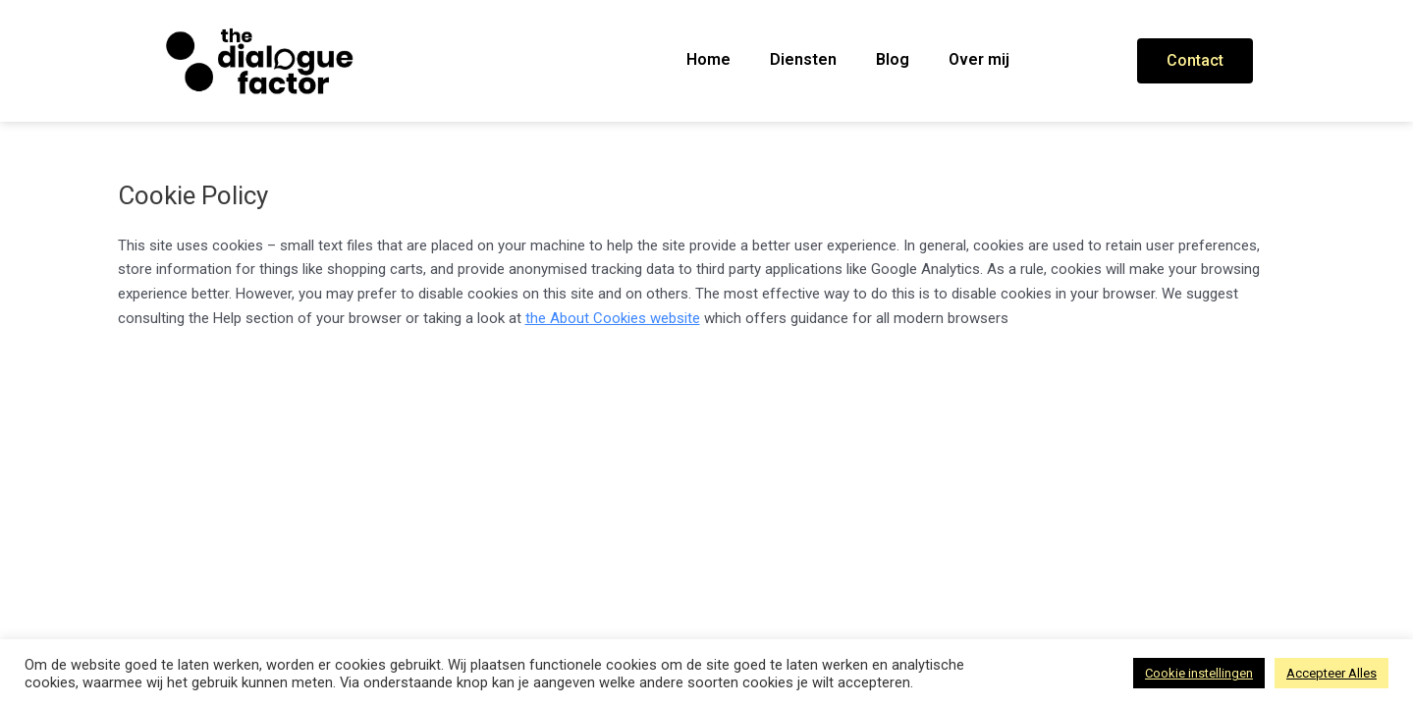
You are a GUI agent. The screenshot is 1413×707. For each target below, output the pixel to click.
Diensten (803, 59)
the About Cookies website (612, 318)
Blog (892, 59)
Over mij (979, 59)
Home (708, 59)
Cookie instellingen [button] (1199, 673)
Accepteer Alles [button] (1331, 673)
